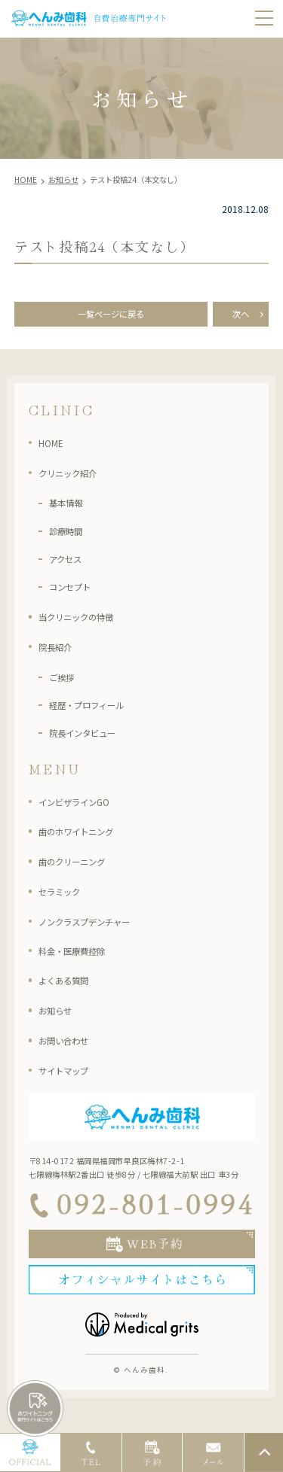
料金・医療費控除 (80, 955)
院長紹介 (59, 651)
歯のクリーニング (80, 866)
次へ (240, 316)
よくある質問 (70, 985)
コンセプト (75, 591)
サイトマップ (70, 1075)
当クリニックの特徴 (86, 621)
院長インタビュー (91, 737)
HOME (53, 447)
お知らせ (59, 1015)
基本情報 (70, 507)
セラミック (64, 896)
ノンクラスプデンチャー (96, 926)
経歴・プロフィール (96, 709)
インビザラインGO (82, 806)
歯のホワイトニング (86, 836)
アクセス (70, 563)
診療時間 (70, 535)
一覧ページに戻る (111, 316)
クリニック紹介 (75, 477)
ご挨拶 (65, 681)
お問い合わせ (70, 1045)
